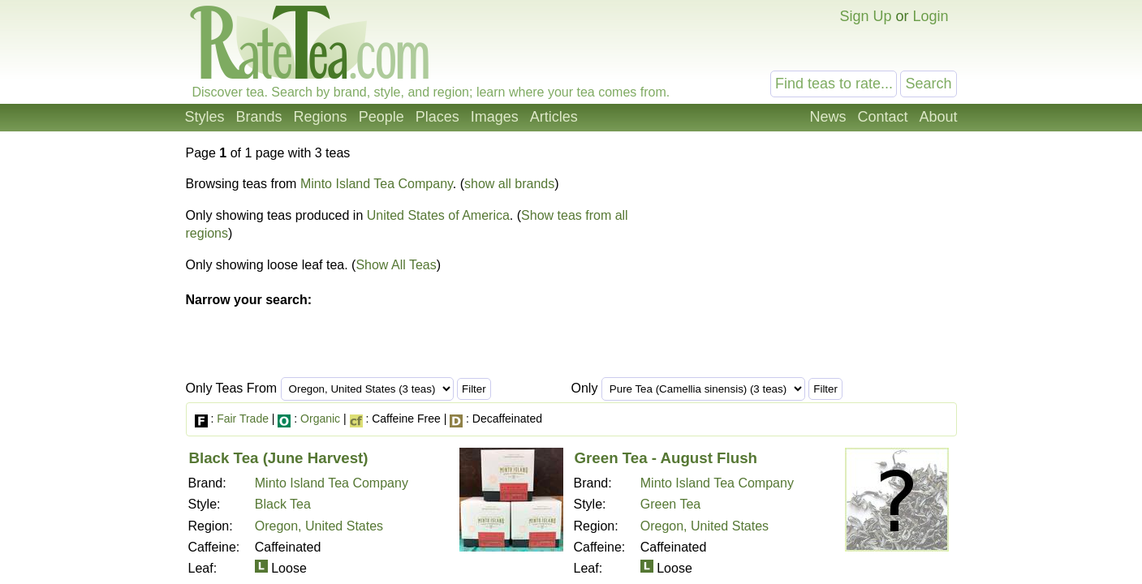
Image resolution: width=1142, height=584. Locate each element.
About (938, 117)
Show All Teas (396, 265)
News (827, 117)
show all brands (509, 184)
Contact (882, 117)
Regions (320, 117)
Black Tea (283, 504)
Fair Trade (243, 418)
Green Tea (670, 504)
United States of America (438, 215)
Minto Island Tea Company (376, 184)
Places (437, 117)
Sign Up (865, 16)
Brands (259, 117)
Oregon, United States (319, 526)
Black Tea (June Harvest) (278, 457)
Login (930, 16)
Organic (320, 418)
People (381, 117)
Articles (554, 117)
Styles (205, 117)
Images (495, 117)
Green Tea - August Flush (666, 457)
